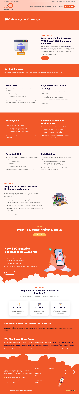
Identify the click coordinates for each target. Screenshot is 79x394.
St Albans (13, 344)
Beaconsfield (24, 345)
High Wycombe (19, 344)
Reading (33, 344)
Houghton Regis (59, 345)
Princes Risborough (51, 345)
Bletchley (37, 345)
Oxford (40, 344)
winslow (29, 345)
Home (31, 6)
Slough (37, 344)
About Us (54, 6)
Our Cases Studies (46, 7)
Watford (68, 342)
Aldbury (50, 344)
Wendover (55, 344)
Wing (59, 344)
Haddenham (7, 345)
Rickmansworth (17, 345)
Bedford (24, 344)
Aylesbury (55, 342)
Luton (71, 342)
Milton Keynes (7, 344)
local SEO (16, 100)
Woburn (12, 345)
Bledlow (72, 344)
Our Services (37, 7)
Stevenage (29, 344)
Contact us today (37, 328)
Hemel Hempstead (61, 342)
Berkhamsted (46, 344)
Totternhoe (6, 347)
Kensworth (66, 345)
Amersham (67, 344)
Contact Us (60, 6)
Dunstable (62, 344)
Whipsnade (71, 345)
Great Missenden (43, 345)
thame (33, 345)
